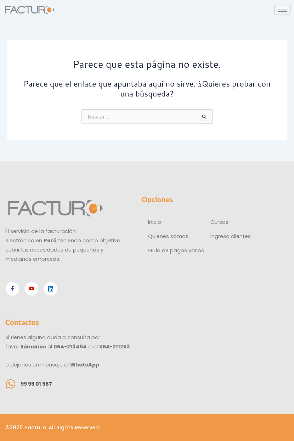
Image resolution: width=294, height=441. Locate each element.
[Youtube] (31, 289)
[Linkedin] (51, 289)
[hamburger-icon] (282, 10)
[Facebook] (12, 289)
